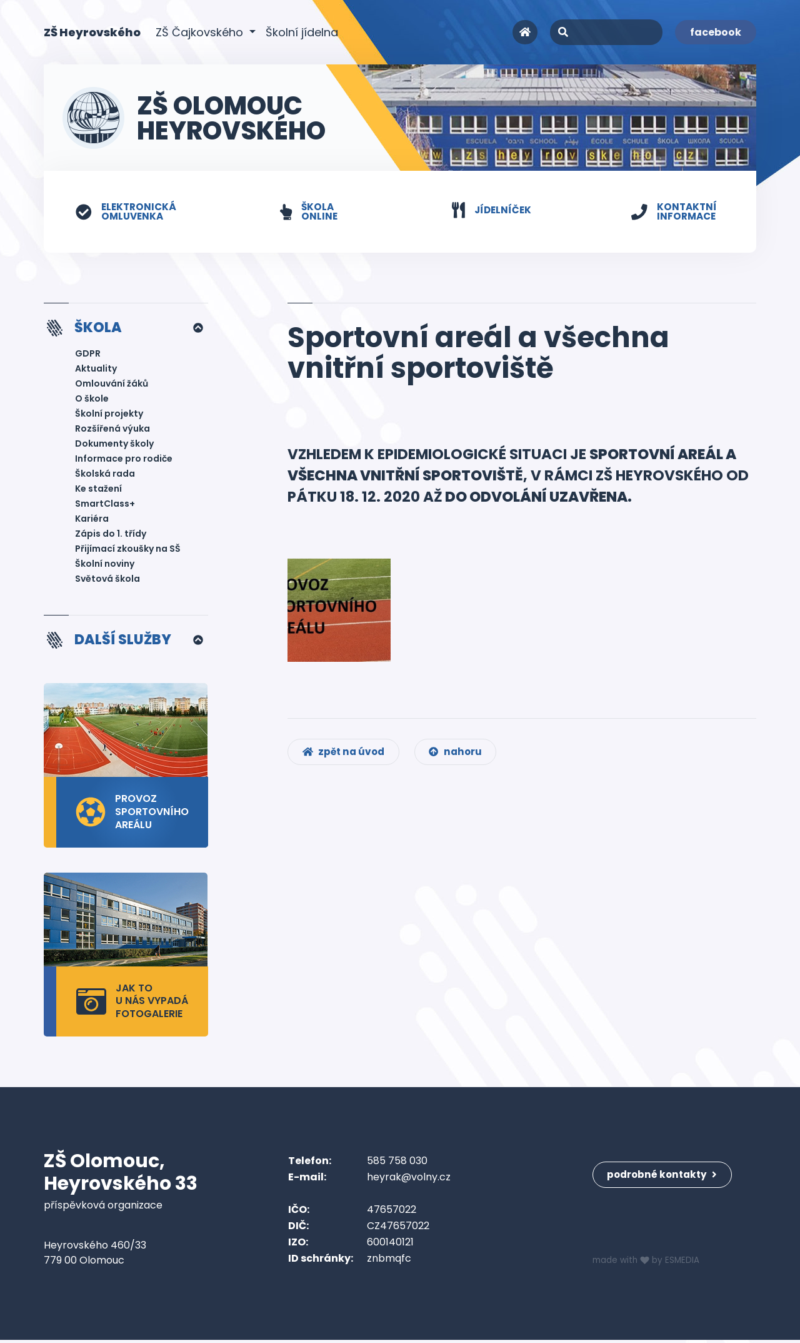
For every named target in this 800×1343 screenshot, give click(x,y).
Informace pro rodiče (123, 460)
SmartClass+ (105, 505)
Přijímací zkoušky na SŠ (128, 550)
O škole (92, 400)
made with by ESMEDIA (647, 1263)
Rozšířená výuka (112, 430)
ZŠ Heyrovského (92, 31)
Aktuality (96, 370)
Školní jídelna (302, 32)
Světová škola (107, 580)
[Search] (606, 32)
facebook (715, 32)
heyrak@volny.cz (409, 1180)
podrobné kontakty (665, 1171)
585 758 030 (397, 1164)
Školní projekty (109, 415)
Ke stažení (98, 490)
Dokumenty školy (114, 445)
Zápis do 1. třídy (110, 535)
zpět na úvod (346, 758)
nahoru (462, 758)
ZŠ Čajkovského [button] (201, 32)
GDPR (88, 355)
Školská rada (105, 475)
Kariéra (92, 520)
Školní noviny (104, 565)
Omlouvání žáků (111, 385)
